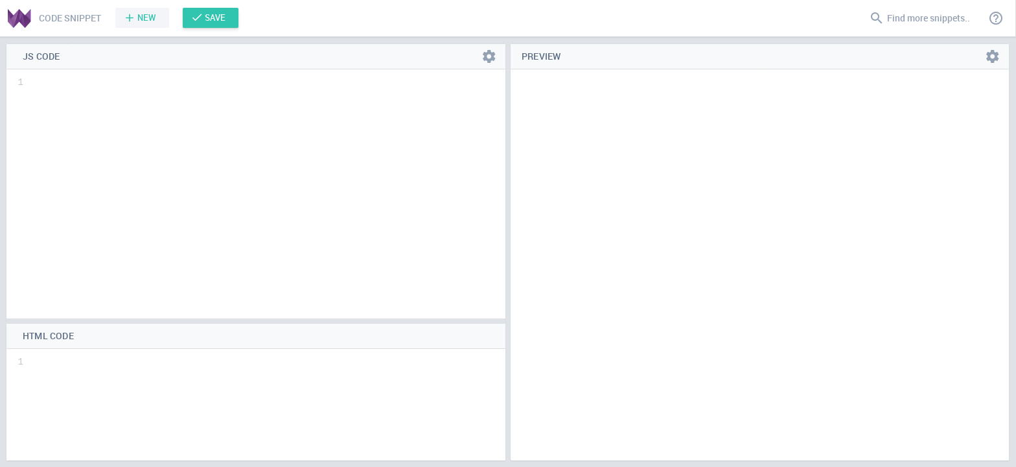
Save (215, 17)
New (146, 17)
